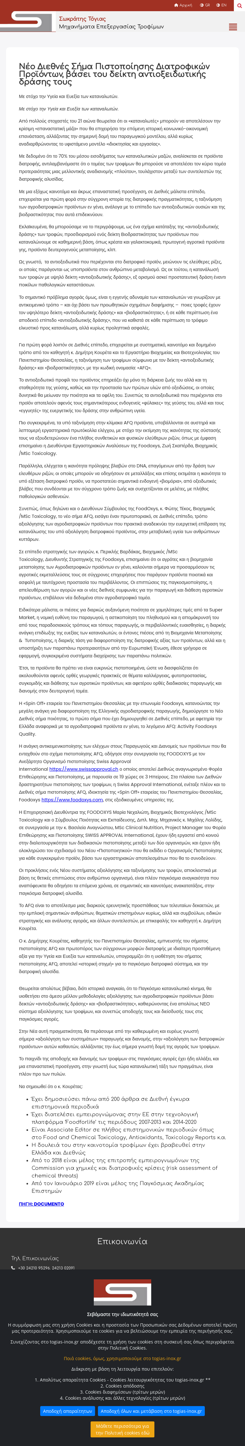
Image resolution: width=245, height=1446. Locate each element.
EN (221, 5)
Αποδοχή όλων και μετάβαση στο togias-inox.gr (151, 1411)
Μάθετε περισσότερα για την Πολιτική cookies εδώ (123, 1429)
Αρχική (183, 5)
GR (205, 5)
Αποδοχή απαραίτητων (67, 1411)
